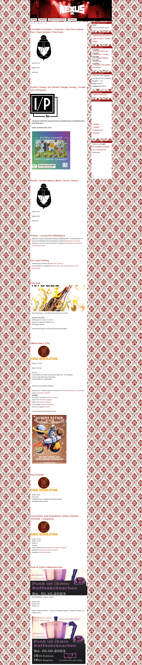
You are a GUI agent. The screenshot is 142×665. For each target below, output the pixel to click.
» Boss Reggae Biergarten (100, 58)
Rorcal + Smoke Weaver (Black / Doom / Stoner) (54, 180)
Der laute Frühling (39, 259)
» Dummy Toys (96, 61)
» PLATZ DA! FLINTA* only (100, 51)
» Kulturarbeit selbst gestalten (101, 65)
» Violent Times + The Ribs (100, 54)
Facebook (49, 395)
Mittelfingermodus (72, 242)
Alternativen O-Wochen (73, 240)
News (34, 19)
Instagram (55, 395)
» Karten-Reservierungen (99, 94)
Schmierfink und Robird (43, 391)
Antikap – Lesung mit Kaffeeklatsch (48, 235)
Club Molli (35, 281)
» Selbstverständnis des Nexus (101, 35)
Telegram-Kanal (98, 130)
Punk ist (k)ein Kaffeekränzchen (46, 563)
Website (47, 404)
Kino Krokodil (37, 471)
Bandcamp (50, 544)
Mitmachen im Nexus (57, 19)
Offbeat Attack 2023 (40, 341)
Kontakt (72, 19)
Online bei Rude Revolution (67, 388)
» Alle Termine (96, 67)
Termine (42, 19)
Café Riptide (80, 388)
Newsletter (96, 133)
